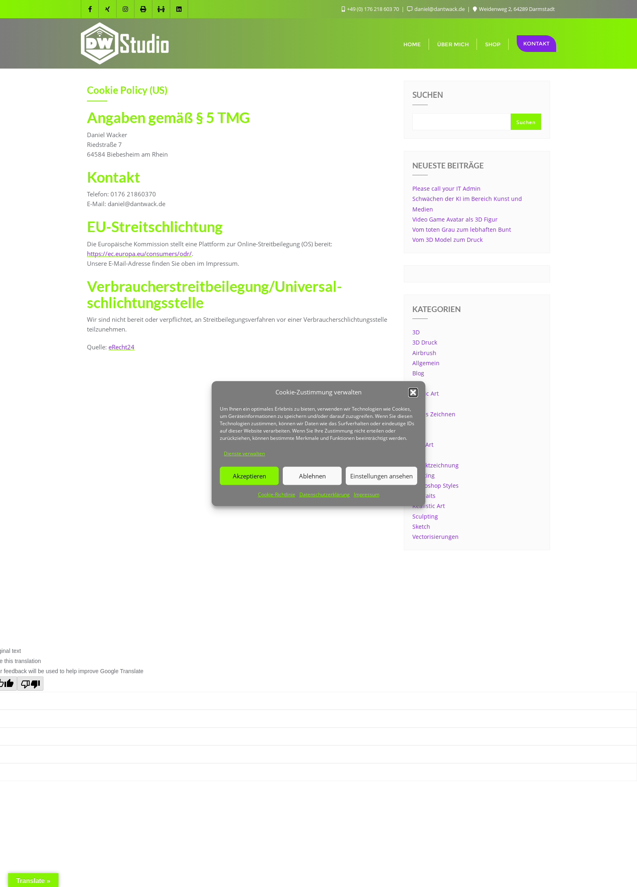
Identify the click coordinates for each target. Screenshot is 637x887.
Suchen (427, 95)
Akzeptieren (249, 476)
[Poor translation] (30, 683)
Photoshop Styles (435, 485)
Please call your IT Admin (446, 188)
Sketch (421, 526)
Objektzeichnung (435, 465)
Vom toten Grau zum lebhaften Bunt (461, 229)
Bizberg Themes (437, 618)
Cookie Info (302, 602)
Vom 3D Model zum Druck (447, 239)
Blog (418, 373)
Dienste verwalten (244, 453)
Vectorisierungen (435, 536)
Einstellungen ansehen (381, 476)
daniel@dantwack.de (436, 9)
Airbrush (424, 353)
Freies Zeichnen (433, 414)
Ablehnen (312, 476)
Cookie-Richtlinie (276, 494)
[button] (413, 392)
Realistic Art (428, 506)
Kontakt (536, 43)
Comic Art (425, 393)
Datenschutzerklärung (324, 494)
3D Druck (424, 342)
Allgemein (426, 363)
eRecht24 (121, 347)
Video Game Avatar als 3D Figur (455, 219)
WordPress (359, 618)
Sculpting (425, 516)
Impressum (366, 494)
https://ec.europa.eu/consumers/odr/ (139, 254)
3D (416, 332)
